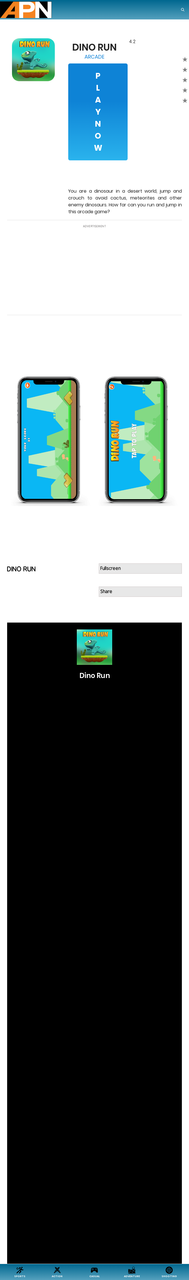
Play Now (98, 111)
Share (106, 591)
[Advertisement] (94, 270)
